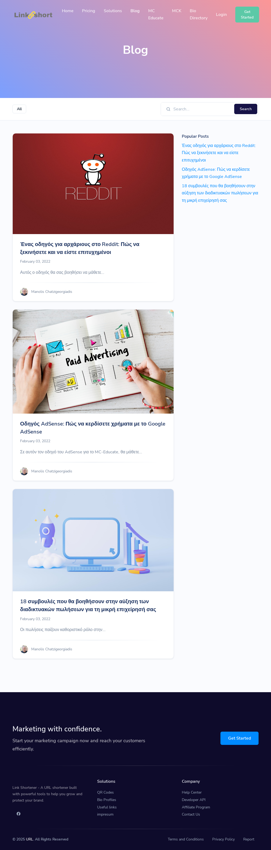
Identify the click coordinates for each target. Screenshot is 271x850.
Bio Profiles (106, 799)
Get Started (239, 738)
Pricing (88, 11)
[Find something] (202, 109)
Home (68, 11)
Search (246, 108)
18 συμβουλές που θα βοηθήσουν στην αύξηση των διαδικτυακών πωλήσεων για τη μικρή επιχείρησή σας (88, 605)
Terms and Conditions (186, 839)
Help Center (192, 792)
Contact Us (191, 814)
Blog (135, 11)
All (19, 108)
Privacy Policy (223, 839)
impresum (105, 814)
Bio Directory (198, 14)
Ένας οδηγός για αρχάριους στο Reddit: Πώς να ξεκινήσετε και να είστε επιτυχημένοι (79, 248)
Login (221, 14)
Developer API (194, 799)
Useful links (107, 807)
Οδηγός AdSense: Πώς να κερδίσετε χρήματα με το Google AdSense (92, 427)
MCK (176, 11)
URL (29, 839)
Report (248, 839)
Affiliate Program (196, 807)
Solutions (113, 11)
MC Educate (156, 14)
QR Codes (105, 792)
